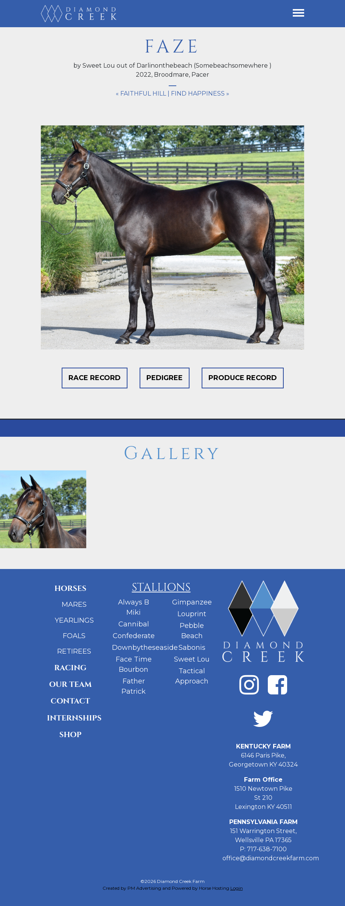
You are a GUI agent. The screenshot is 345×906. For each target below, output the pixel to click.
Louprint (191, 614)
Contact (70, 701)
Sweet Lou (192, 659)
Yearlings (74, 620)
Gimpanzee (192, 602)
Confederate (134, 636)
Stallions (161, 587)
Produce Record (242, 378)
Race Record (94, 378)
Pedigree (164, 378)
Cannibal (133, 624)
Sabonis (192, 647)
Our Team (70, 684)
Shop (70, 735)
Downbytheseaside (145, 647)
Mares (74, 604)
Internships (73, 718)
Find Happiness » (200, 93)
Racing (70, 668)
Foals (74, 636)
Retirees (74, 651)
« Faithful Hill (141, 93)
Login (236, 888)
